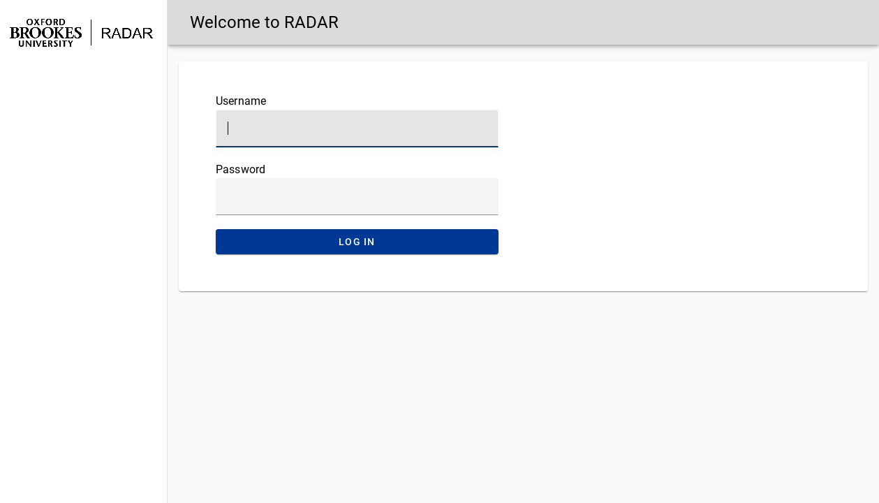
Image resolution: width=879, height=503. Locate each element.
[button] (83, 79)
